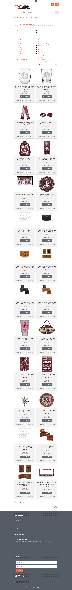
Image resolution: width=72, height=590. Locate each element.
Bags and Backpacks (43, 32)
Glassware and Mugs (43, 44)
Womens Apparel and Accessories (22, 60)
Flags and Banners (43, 38)
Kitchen (40, 48)
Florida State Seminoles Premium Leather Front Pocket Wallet (25, 484)
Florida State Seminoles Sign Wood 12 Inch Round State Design (46, 412)
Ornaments (41, 52)
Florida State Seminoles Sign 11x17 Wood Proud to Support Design (25, 376)
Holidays (40, 46)
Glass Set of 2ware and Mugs (25, 44)
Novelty (40, 50)
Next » (56, 62)
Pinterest (24, 582)
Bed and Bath (41, 34)
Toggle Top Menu (36, 1)
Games (40, 40)
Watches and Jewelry (22, 55)
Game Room (20, 40)
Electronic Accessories (23, 38)
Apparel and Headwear (23, 30)
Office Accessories (22, 52)
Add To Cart (26, 97)
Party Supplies (21, 53)
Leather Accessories (22, 50)
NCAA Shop (21, 17)
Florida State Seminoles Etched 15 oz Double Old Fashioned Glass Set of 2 (46, 87)
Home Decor (20, 48)
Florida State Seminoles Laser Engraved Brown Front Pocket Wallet (47, 267)
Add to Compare (30, 100)
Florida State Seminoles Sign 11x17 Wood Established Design (46, 376)
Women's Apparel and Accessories (44, 56)
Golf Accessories (21, 46)
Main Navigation (15, 13)
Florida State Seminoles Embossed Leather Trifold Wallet (24, 448)
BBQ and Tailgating (22, 34)
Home (15, 17)
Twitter (20, 582)
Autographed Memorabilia (45, 30)
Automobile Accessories (23, 32)
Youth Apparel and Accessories (46, 59)
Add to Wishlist (19, 100)
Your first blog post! (22, 539)
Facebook (17, 582)
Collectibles (41, 36)
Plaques (40, 53)
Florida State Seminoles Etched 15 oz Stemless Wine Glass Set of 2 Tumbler (24, 87)
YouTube (27, 582)
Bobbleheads (20, 36)
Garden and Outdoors (44, 42)
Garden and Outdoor (22, 42)
